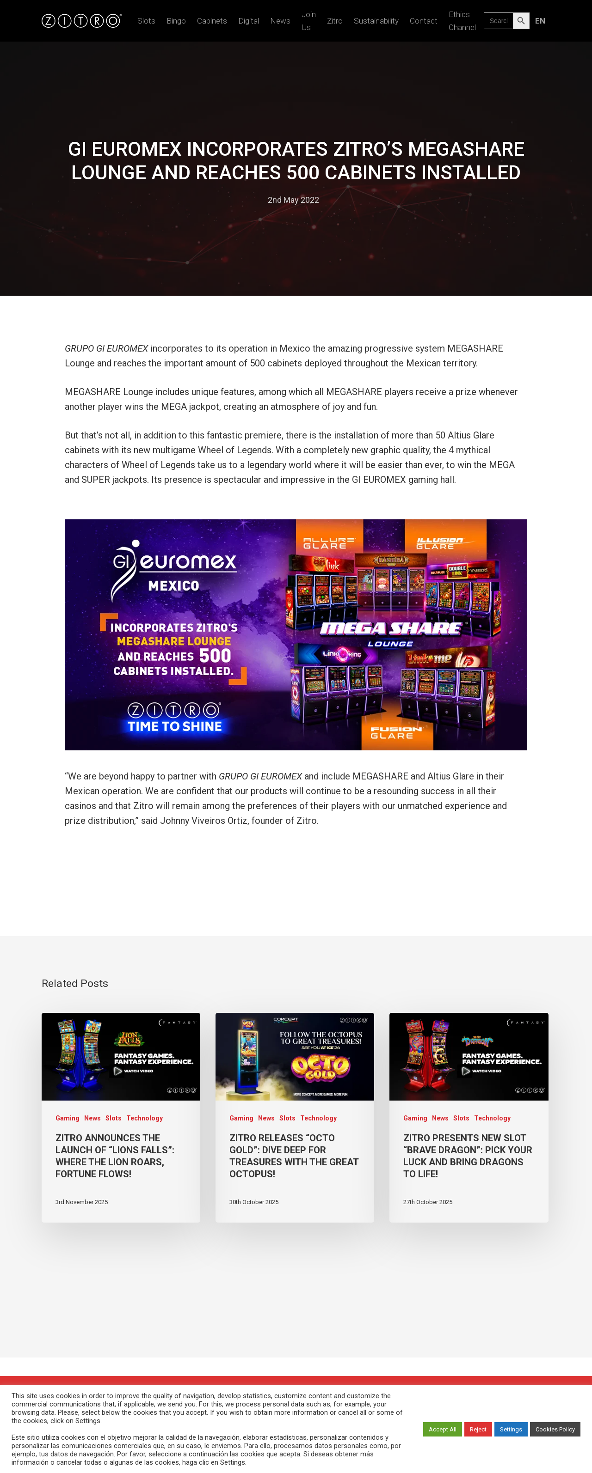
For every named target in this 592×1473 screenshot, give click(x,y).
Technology (144, 1118)
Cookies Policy (555, 1429)
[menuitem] (540, 20)
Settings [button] (511, 1429)
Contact (424, 20)
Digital (248, 20)
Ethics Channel (462, 21)
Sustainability (376, 20)
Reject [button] (478, 1429)
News (280, 20)
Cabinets (212, 20)
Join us (309, 21)
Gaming (68, 1118)
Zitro (335, 20)
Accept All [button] (442, 1429)
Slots (146, 20)
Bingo (176, 20)
